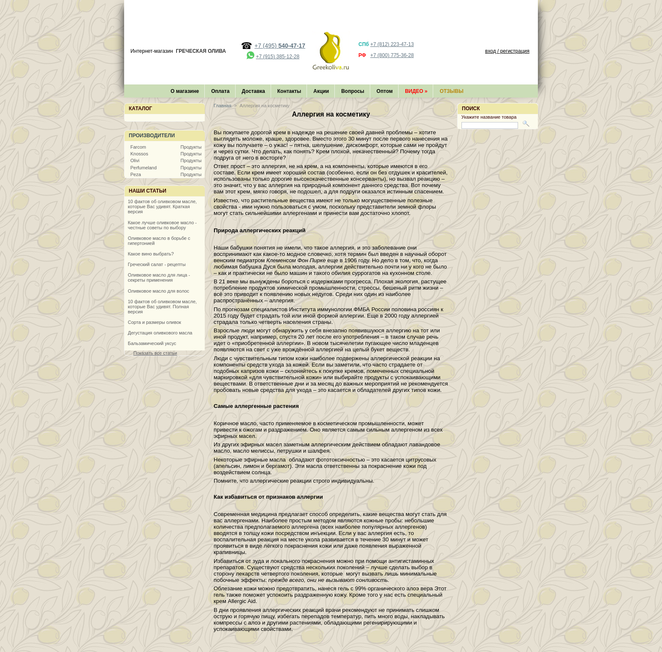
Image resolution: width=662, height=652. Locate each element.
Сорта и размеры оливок (154, 322)
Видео (416, 91)
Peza (135, 174)
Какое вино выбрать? (151, 253)
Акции (321, 91)
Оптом (385, 91)
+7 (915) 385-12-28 (277, 57)
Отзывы (451, 91)
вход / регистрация (507, 51)
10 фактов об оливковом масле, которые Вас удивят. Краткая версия (162, 206)
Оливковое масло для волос (158, 290)
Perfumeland (143, 167)
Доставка (253, 91)
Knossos (139, 153)
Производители (152, 136)
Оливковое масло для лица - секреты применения (159, 277)
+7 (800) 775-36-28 (392, 55)
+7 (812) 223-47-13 (392, 44)
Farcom (138, 146)
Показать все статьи (155, 353)
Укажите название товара (489, 117)
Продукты (191, 146)
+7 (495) (280, 45)
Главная (222, 105)
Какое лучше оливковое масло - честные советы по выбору (162, 225)
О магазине (185, 91)
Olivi (134, 160)
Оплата (220, 91)
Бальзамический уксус (152, 343)
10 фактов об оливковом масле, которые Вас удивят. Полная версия (162, 306)
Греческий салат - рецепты (157, 264)
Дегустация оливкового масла (160, 332)
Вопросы (352, 91)
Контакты (289, 91)
